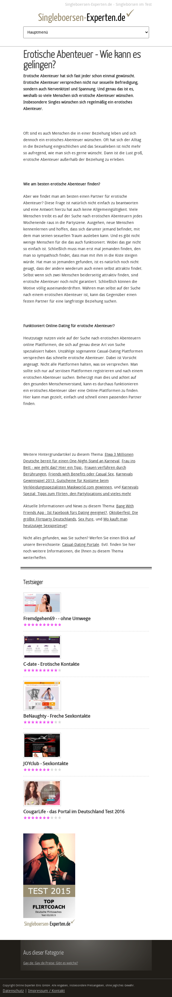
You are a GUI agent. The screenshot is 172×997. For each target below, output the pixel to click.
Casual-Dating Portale (80, 544)
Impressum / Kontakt (46, 991)
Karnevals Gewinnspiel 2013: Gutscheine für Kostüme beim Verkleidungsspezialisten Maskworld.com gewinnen (78, 481)
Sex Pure (86, 519)
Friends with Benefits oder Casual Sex (81, 474)
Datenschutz (13, 991)
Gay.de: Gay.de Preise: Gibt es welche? (50, 963)
